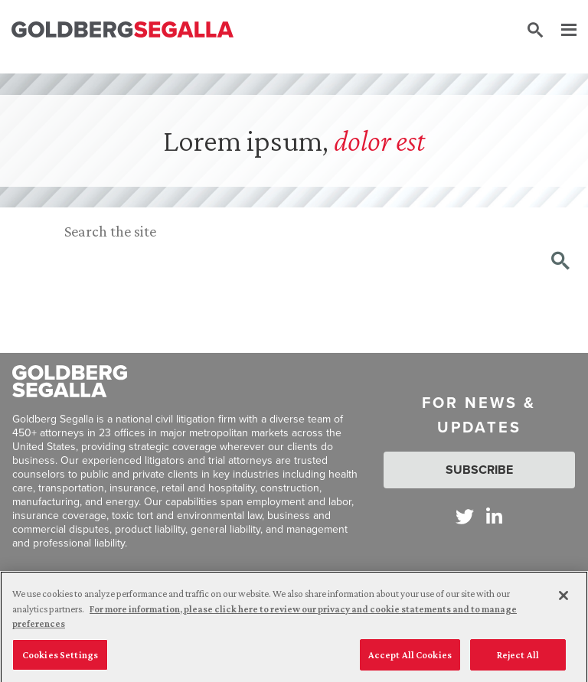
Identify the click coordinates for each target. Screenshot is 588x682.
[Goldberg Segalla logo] (122, 30)
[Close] (563, 599)
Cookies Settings (60, 658)
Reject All (518, 658)
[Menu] (561, 30)
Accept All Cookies (410, 658)
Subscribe (479, 469)
